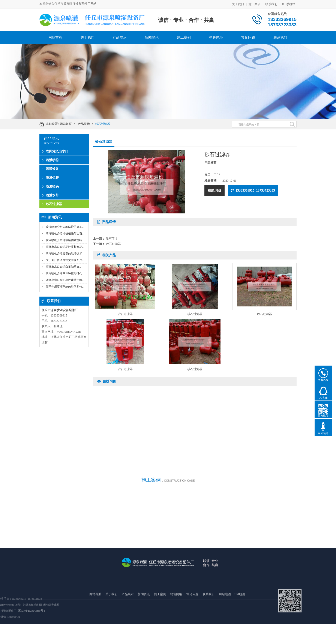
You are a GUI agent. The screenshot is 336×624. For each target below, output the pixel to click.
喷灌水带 (52, 195)
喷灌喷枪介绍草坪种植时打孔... (65, 273)
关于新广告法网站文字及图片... (65, 260)
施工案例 (255, 3)
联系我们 (271, 3)
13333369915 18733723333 (253, 190)
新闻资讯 (152, 37)
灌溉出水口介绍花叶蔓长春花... (65, 246)
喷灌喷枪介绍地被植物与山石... (65, 233)
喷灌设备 (52, 169)
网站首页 (55, 37)
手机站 (288, 3)
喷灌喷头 (52, 186)
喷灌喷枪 (52, 160)
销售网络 (216, 37)
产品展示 (119, 37)
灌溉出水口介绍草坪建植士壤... (65, 280)
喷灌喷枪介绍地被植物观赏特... (65, 240)
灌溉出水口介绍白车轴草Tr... (63, 266)
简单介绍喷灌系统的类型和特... (65, 286)
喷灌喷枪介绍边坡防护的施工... (65, 226)
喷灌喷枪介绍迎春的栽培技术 (64, 253)
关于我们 (238, 3)
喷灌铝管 (52, 177)
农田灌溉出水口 (57, 151)
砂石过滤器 (105, 124)
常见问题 (248, 37)
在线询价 (214, 190)
